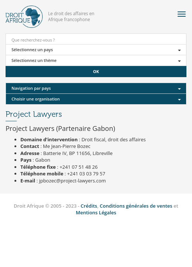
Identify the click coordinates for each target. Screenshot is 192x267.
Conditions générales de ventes (136, 205)
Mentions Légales (96, 212)
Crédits (89, 205)
